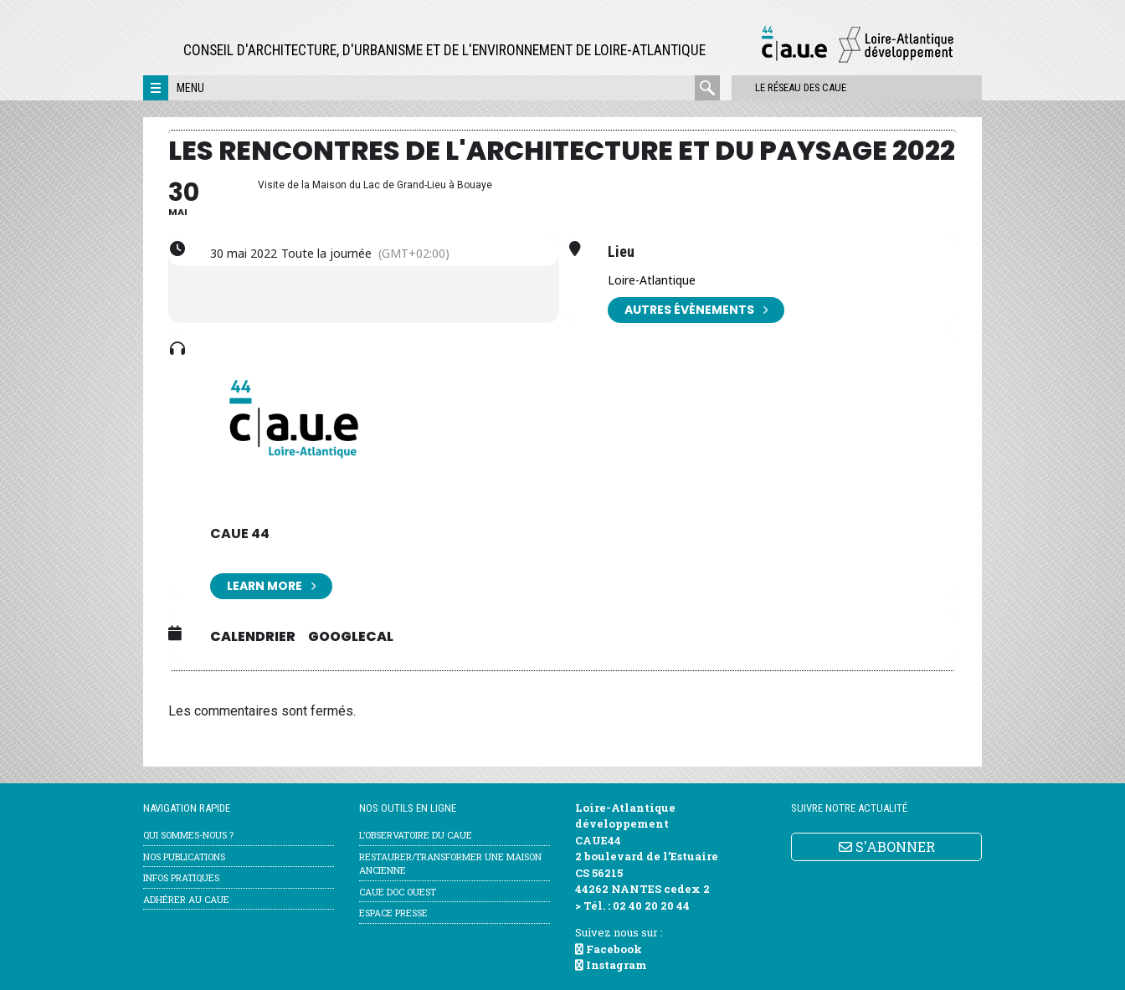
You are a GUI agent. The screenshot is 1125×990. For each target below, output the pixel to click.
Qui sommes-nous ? (188, 834)
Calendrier (252, 636)
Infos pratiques (181, 877)
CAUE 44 (240, 533)
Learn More (271, 586)
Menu (190, 88)
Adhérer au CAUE (186, 899)
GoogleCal (350, 636)
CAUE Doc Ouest (397, 891)
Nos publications (184, 856)
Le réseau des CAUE (791, 87)
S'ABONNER (887, 846)
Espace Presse (393, 912)
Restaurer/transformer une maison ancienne (450, 863)
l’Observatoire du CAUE (415, 834)
